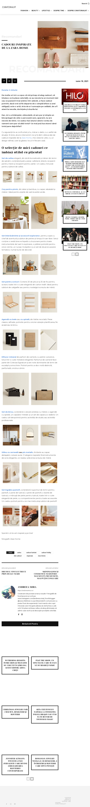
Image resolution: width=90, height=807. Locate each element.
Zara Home (27, 138)
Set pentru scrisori (10, 282)
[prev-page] (28, 778)
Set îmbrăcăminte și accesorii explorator (21, 236)
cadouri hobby (46, 553)
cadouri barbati (31, 553)
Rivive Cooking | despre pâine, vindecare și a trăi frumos (75, 218)
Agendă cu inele (9, 319)
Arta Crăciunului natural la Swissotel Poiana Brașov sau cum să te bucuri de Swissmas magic (44, 714)
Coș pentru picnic (10, 189)
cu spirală (25, 319)
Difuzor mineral (9, 357)
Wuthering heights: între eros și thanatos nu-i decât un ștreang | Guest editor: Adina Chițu (15, 665)
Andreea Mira (27, 587)
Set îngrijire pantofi (11, 490)
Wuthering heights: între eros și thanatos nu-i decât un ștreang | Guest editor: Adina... (75, 135)
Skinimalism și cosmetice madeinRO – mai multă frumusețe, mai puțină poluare (46, 575)
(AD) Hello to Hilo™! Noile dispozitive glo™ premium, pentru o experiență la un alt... (75, 107)
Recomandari (12, 36)
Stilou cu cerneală (10, 452)
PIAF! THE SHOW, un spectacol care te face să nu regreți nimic (45, 662)
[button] (85, 3)
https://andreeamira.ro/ (25, 590)
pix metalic (28, 452)
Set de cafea (8, 158)
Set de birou (7, 412)
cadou (19, 553)
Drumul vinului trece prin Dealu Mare (14, 573)
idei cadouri (18, 556)
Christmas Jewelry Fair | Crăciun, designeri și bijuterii (15, 712)
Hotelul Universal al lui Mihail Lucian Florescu (75, 192)
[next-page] (31, 778)
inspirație (30, 556)
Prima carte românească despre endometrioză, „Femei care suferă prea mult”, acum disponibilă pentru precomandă (75, 165)
